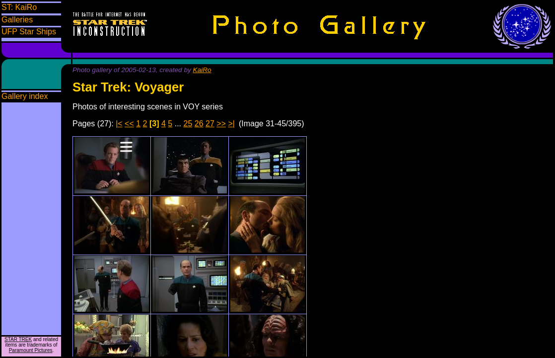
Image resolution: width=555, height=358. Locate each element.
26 (199, 123)
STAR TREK (18, 339)
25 (188, 123)
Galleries (17, 19)
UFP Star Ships (28, 31)
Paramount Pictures (31, 350)
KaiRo (202, 70)
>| (231, 123)
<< (129, 123)
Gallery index (24, 96)
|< (119, 123)
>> (221, 123)
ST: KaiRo (19, 7)
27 (210, 123)
